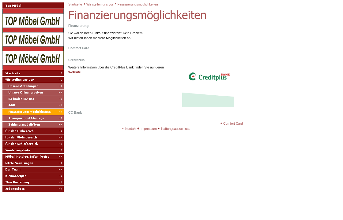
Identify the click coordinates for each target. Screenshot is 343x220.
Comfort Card (231, 123)
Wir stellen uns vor (99, 4)
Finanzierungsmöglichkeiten (138, 4)
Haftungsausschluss (173, 128)
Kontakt (128, 128)
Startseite (75, 4)
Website (74, 72)
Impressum (146, 128)
